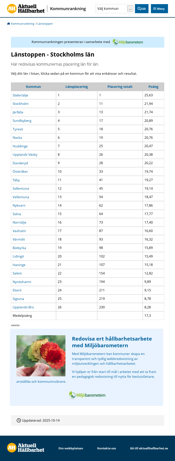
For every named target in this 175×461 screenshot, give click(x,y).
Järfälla (18, 112)
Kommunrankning (22, 24)
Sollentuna (21, 188)
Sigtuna (18, 298)
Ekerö (17, 290)
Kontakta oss (106, 448)
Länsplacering (76, 86)
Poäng (153, 86)
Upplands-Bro (23, 307)
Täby (16, 180)
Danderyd (20, 163)
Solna (17, 214)
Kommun (33, 86)
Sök (143, 9)
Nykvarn (19, 205)
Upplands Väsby (25, 154)
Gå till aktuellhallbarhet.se (149, 448)
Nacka (17, 137)
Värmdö (19, 239)
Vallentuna (21, 197)
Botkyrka (19, 247)
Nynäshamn (22, 281)
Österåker (20, 171)
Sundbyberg (22, 120)
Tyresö (18, 129)
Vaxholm (19, 231)
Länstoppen (45, 24)
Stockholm (21, 103)
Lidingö (18, 256)
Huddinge (20, 146)
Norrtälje (19, 222)
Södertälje (20, 95)
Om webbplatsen (70, 448)
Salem (17, 273)
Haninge (19, 264)
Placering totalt (119, 86)
